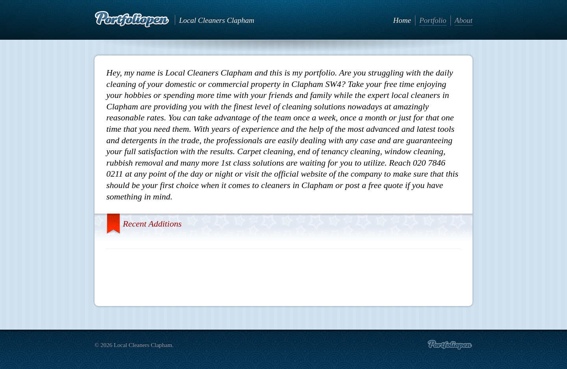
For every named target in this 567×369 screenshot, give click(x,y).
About (463, 20)
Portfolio (433, 20)
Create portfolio (449, 345)
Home (402, 20)
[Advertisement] (283, 274)
